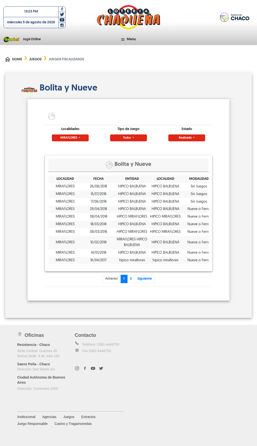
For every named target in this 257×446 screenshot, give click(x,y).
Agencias (49, 417)
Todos (127, 137)
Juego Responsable (32, 424)
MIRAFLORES (69, 137)
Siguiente (144, 279)
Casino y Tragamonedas (73, 424)
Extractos (88, 417)
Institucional (26, 417)
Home (17, 59)
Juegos (35, 59)
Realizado (185, 137)
